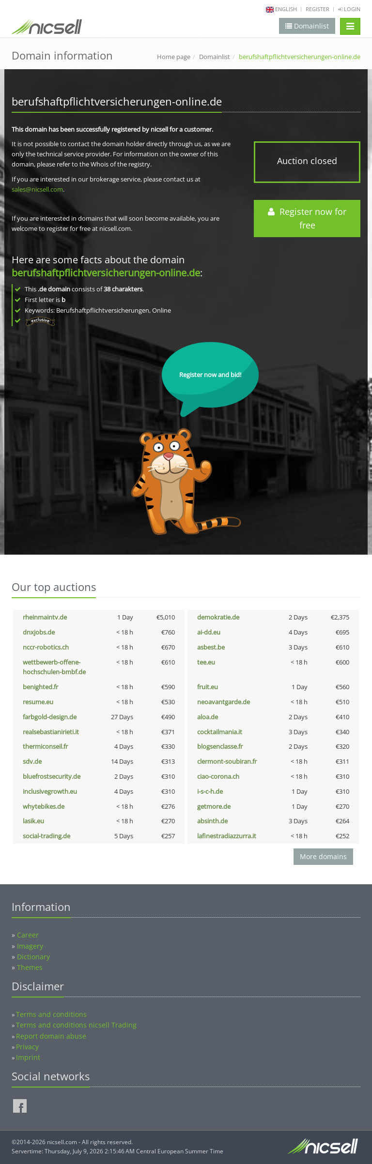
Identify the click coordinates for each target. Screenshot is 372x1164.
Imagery (30, 946)
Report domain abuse (51, 1036)
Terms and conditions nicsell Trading (76, 1024)
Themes (30, 967)
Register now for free (307, 218)
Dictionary (33, 956)
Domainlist (214, 56)
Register (317, 9)
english (286, 9)
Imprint (28, 1057)
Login (349, 9)
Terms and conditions (51, 1014)
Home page (173, 56)
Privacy (27, 1046)
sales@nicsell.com (37, 189)
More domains (323, 856)
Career (28, 934)
